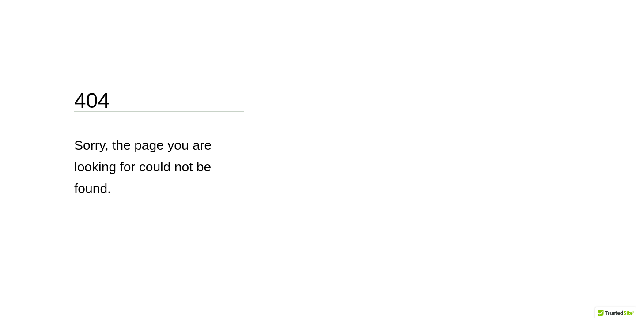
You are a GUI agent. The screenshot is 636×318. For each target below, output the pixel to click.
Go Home (95, 220)
